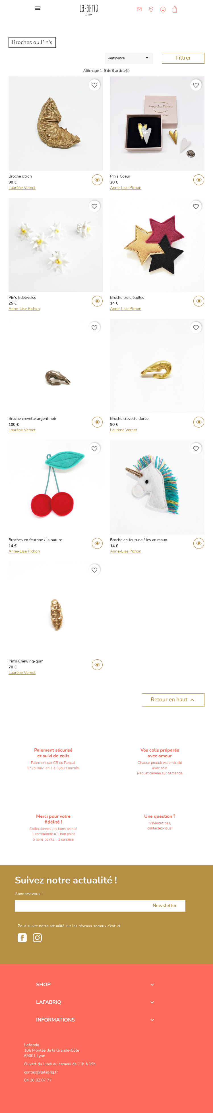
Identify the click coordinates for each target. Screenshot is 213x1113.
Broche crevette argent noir (32, 419)
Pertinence (129, 57)
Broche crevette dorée (129, 419)
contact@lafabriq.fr (41, 1072)
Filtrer (183, 58)
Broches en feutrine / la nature (35, 540)
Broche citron (20, 176)
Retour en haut (173, 700)
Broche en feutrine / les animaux (138, 540)
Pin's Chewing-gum (26, 661)
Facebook (22, 937)
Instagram (37, 937)
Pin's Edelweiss (22, 298)
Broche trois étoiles (127, 298)
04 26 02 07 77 (37, 1080)
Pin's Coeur (120, 176)
